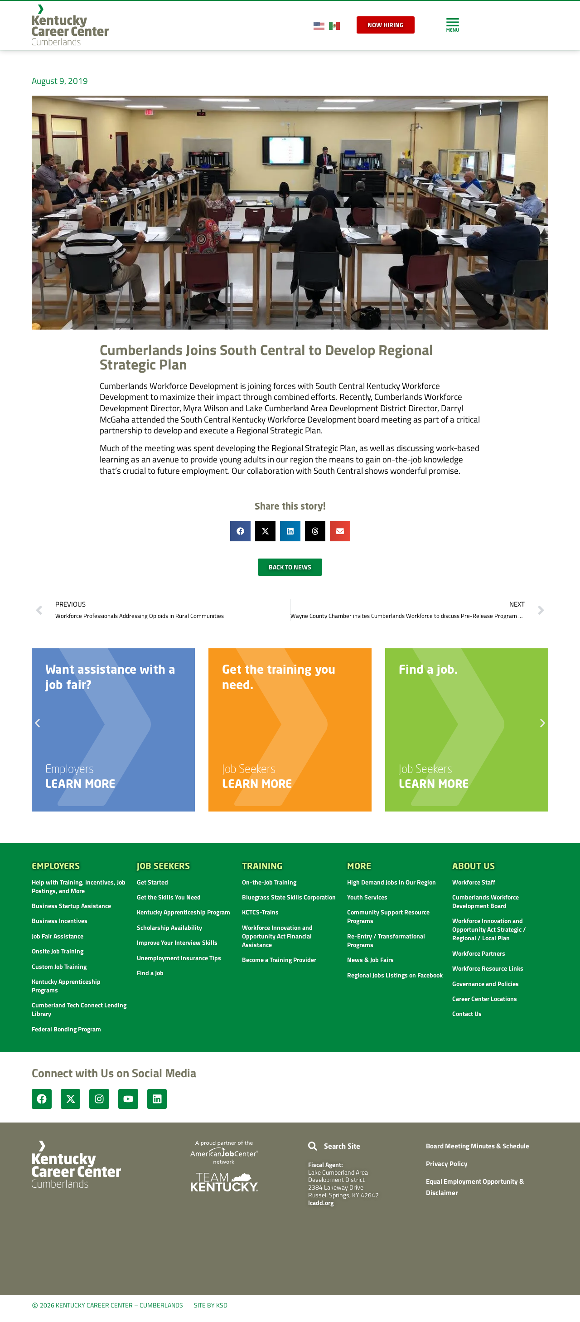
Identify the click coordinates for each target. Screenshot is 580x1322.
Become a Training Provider (279, 959)
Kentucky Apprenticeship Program (183, 912)
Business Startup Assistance (71, 905)
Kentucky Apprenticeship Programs (66, 986)
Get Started (152, 882)
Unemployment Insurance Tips (179, 957)
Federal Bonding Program (66, 1029)
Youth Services (367, 897)
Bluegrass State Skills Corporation (289, 897)
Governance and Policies (485, 983)
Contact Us (467, 1013)
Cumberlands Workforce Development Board (485, 901)
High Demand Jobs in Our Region (391, 882)
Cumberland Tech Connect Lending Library (79, 1009)
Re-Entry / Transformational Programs (386, 940)
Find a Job (150, 972)
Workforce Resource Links (487, 968)
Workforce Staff (473, 882)
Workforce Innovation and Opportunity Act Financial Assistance (277, 936)
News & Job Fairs (370, 959)
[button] (240, 531)
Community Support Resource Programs (388, 916)
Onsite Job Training (57, 951)
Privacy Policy (447, 1164)
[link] (452, 25)
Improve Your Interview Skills (177, 942)
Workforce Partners (478, 953)
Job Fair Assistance (57, 936)
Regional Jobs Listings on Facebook (395, 975)
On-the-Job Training (269, 882)
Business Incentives (59, 920)
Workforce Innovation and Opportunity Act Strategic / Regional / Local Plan (489, 929)
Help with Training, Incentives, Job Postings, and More (79, 886)
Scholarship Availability (169, 927)
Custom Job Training (59, 966)
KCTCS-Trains (260, 912)
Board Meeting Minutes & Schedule (477, 1147)
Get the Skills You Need (169, 897)
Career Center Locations (484, 998)
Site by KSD (210, 1306)
